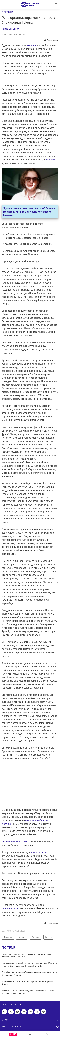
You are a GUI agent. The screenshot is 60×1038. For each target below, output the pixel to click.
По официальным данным (16, 841)
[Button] (51, 40)
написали (50, 159)
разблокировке (10, 908)
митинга (31, 45)
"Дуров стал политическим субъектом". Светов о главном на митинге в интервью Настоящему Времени (29, 212)
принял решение (39, 852)
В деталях (8, 12)
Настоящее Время (10, 28)
